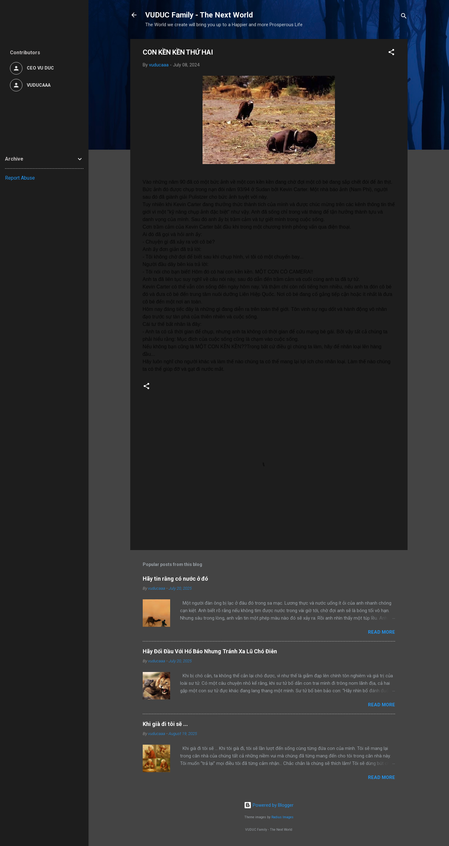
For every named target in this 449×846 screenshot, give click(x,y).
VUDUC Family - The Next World (199, 15)
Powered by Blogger (269, 805)
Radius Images (282, 817)
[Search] (404, 17)
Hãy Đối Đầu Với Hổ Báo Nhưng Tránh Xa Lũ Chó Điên (210, 651)
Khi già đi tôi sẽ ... (165, 724)
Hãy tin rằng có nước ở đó (175, 578)
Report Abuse (20, 178)
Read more (381, 632)
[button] (391, 53)
